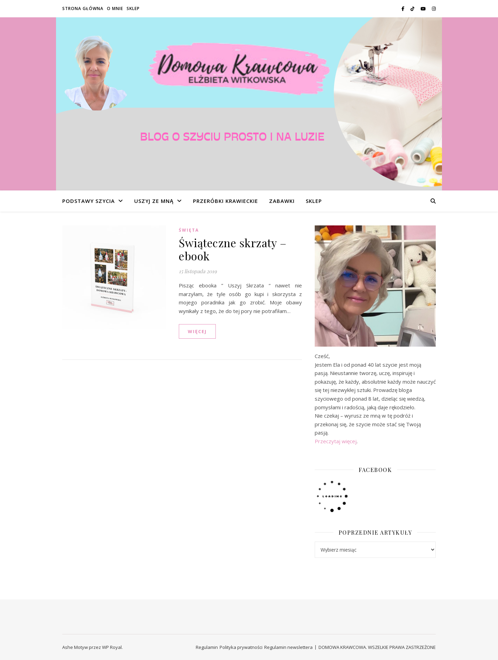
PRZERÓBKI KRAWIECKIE (225, 200)
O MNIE (115, 8)
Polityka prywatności (241, 647)
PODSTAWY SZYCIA (88, 200)
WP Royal (112, 647)
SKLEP (133, 8)
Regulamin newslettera (288, 647)
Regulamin (207, 647)
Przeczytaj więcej (336, 441)
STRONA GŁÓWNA (82, 8)
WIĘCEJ (197, 331)
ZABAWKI (282, 200)
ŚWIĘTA (189, 230)
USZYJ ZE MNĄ (154, 200)
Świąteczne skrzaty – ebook (232, 249)
